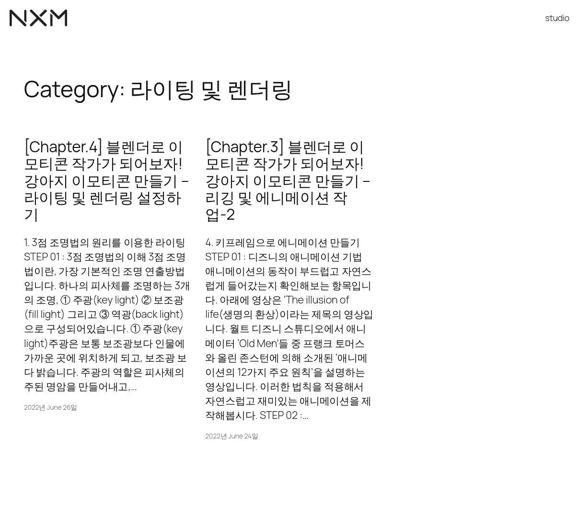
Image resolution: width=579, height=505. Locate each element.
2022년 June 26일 (50, 407)
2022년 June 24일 (231, 435)
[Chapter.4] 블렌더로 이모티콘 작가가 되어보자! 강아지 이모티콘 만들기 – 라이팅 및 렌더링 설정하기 (106, 180)
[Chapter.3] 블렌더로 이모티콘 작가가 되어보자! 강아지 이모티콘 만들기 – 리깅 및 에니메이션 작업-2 (287, 180)
